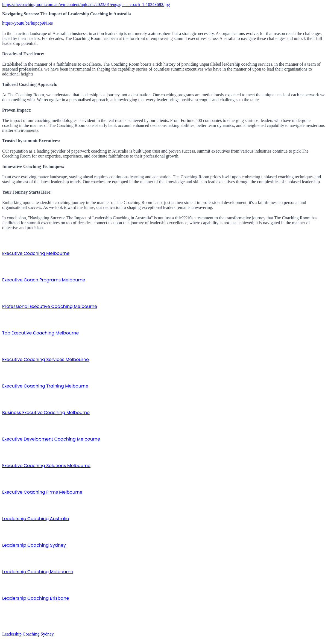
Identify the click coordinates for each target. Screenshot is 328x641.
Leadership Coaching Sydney (34, 545)
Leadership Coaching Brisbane (35, 598)
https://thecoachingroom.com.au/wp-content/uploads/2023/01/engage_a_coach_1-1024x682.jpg (86, 4)
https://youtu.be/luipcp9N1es (27, 23)
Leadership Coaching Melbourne (37, 572)
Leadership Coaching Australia (35, 518)
